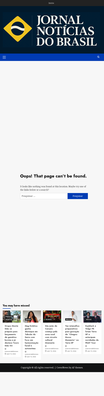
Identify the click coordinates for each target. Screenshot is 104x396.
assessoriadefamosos (11, 351)
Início (51, 3)
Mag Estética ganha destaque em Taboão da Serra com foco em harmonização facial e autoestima (31, 337)
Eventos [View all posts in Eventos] (49, 319)
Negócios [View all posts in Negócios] (9, 319)
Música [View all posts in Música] (68, 319)
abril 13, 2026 (11, 354)
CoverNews (62, 367)
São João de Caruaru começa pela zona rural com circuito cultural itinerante (51, 334)
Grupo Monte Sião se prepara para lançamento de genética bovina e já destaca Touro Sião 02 (12, 335)
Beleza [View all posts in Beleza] (28, 319)
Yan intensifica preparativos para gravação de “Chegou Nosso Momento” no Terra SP (72, 334)
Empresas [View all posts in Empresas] (9, 316)
